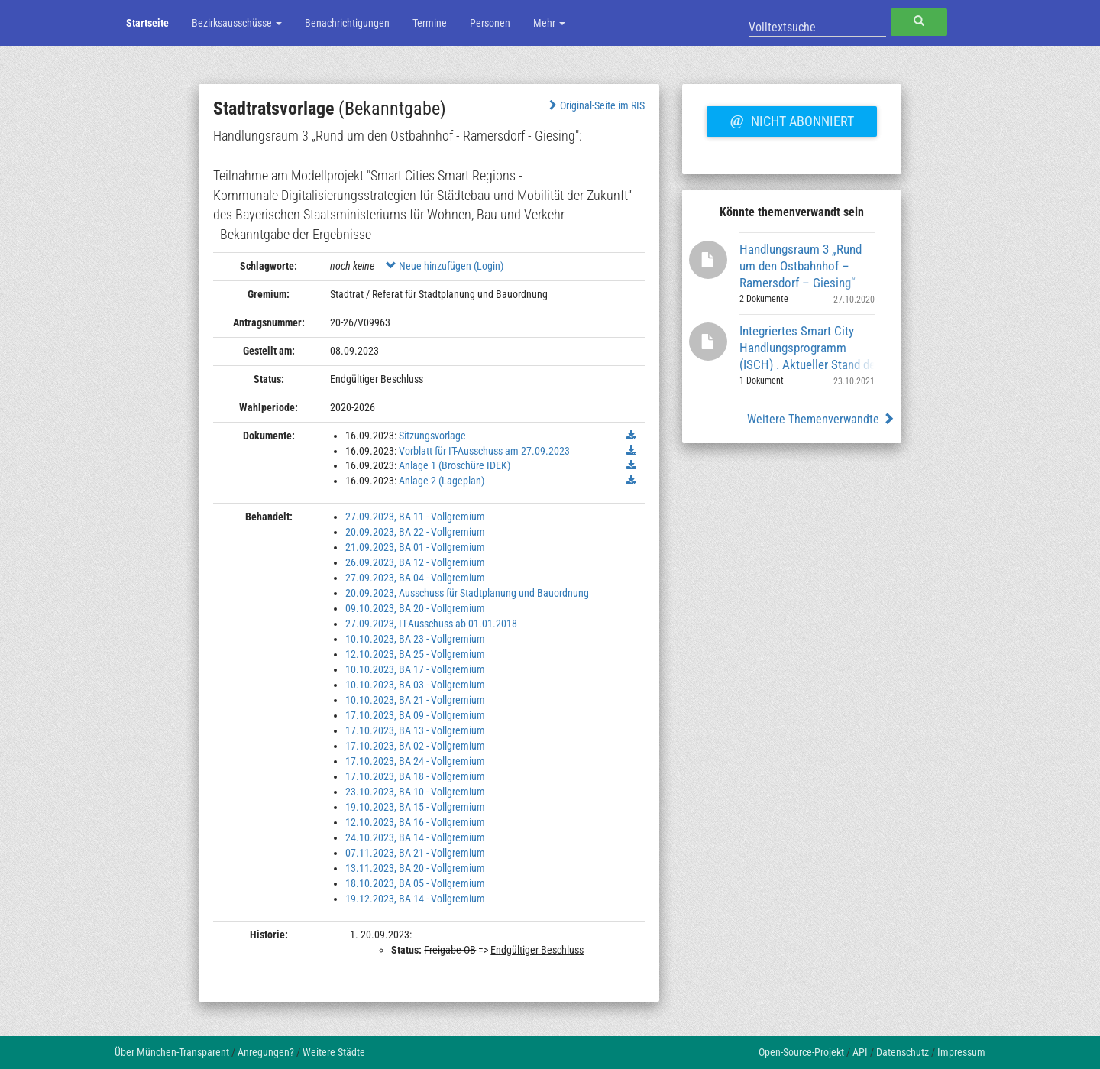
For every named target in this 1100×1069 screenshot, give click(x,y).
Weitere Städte (333, 1052)
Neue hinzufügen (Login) (444, 266)
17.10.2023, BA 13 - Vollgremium (415, 730)
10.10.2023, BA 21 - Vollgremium (415, 700)
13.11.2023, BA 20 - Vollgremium (415, 868)
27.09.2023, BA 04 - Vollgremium (415, 578)
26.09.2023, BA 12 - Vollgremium (415, 562)
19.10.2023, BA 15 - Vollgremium (415, 807)
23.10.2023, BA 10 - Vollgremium (415, 792)
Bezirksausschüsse (237, 23)
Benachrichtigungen (347, 23)
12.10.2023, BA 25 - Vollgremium (415, 654)
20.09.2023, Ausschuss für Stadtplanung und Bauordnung (467, 593)
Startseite (147, 23)
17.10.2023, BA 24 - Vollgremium (415, 761)
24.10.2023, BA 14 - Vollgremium (415, 837)
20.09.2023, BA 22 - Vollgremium (415, 532)
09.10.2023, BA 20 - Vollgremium (415, 608)
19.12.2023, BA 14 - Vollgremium (415, 898)
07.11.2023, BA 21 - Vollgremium (415, 853)
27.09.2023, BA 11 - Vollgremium (415, 516)
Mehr (549, 23)
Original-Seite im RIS (595, 105)
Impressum (961, 1052)
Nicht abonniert (791, 119)
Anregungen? (266, 1052)
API (860, 1052)
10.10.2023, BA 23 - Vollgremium (415, 639)
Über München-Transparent (172, 1052)
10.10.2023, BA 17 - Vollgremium (415, 669)
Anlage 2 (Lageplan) (441, 481)
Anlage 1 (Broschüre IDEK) (454, 465)
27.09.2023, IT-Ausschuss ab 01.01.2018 (431, 623)
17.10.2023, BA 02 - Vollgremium (415, 746)
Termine (429, 23)
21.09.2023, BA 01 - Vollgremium (415, 547)
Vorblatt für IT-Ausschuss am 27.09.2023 (484, 451)
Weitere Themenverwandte (821, 419)
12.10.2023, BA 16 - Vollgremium (415, 822)
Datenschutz (902, 1052)
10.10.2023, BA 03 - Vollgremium (415, 685)
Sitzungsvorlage (432, 435)
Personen (490, 23)
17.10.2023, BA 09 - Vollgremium (415, 715)
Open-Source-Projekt (801, 1052)
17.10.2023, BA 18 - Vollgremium (415, 776)
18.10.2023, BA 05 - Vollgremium (415, 883)
